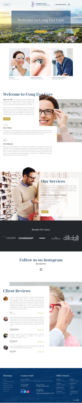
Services (5, 383)
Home (4, 379)
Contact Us (6, 391)
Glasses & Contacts (8, 385)
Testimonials (6, 389)
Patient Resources (8, 387)
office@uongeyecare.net (42, 386)
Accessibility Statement (25, 400)
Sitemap (32, 400)
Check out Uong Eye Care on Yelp (45, 393)
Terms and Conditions (7, 401)
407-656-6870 (60, 4)
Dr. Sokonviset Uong (8, 381)
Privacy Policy (37, 400)
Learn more (41, 31)
